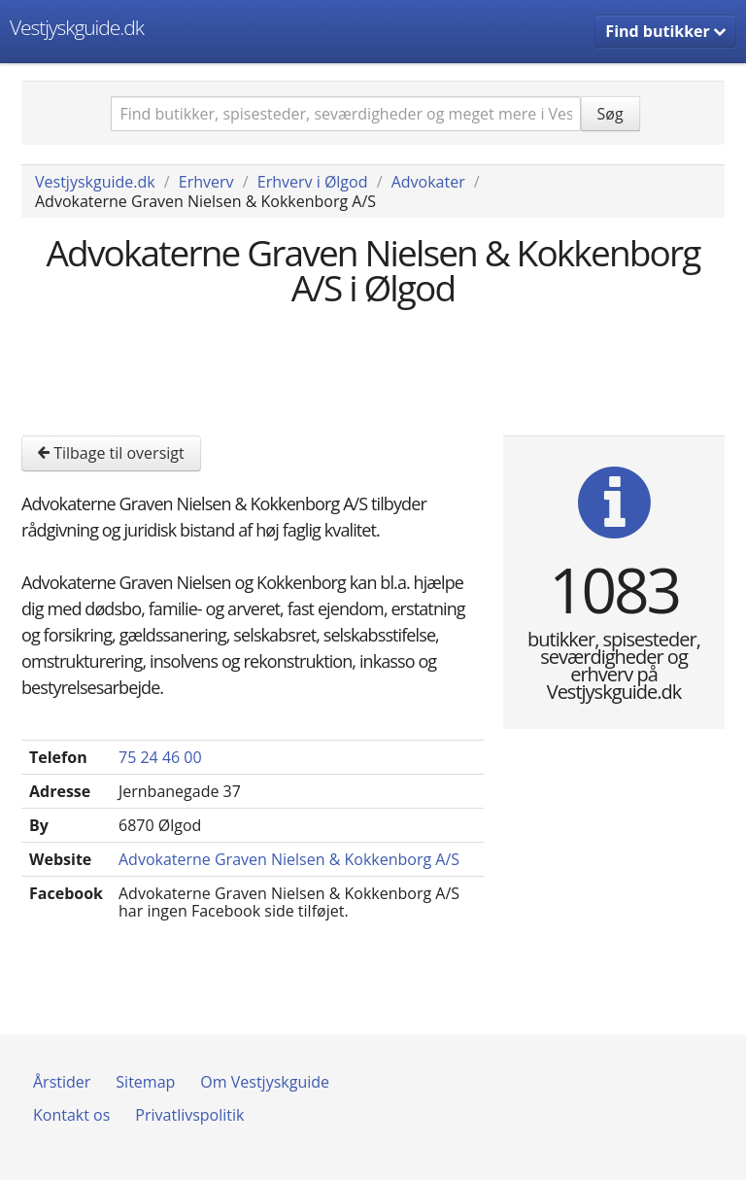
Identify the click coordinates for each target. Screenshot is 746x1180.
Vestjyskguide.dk (77, 27)
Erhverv (206, 181)
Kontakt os (71, 1115)
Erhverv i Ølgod (312, 181)
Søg (610, 113)
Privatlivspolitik (189, 1115)
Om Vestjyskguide (264, 1082)
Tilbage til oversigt (111, 453)
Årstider (61, 1082)
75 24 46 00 (160, 757)
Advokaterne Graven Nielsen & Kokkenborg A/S (289, 859)
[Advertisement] (375, 368)
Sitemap (145, 1082)
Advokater (428, 181)
